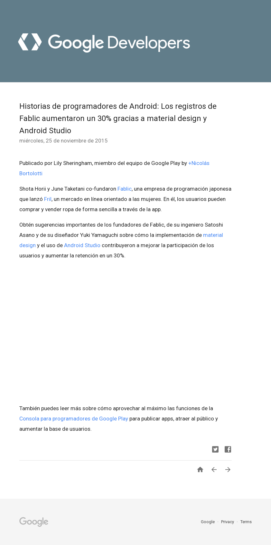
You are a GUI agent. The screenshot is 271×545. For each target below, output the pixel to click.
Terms (246, 521)
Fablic (124, 189)
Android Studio (82, 245)
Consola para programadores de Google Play (73, 418)
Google (208, 521)
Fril (47, 199)
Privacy (228, 521)
